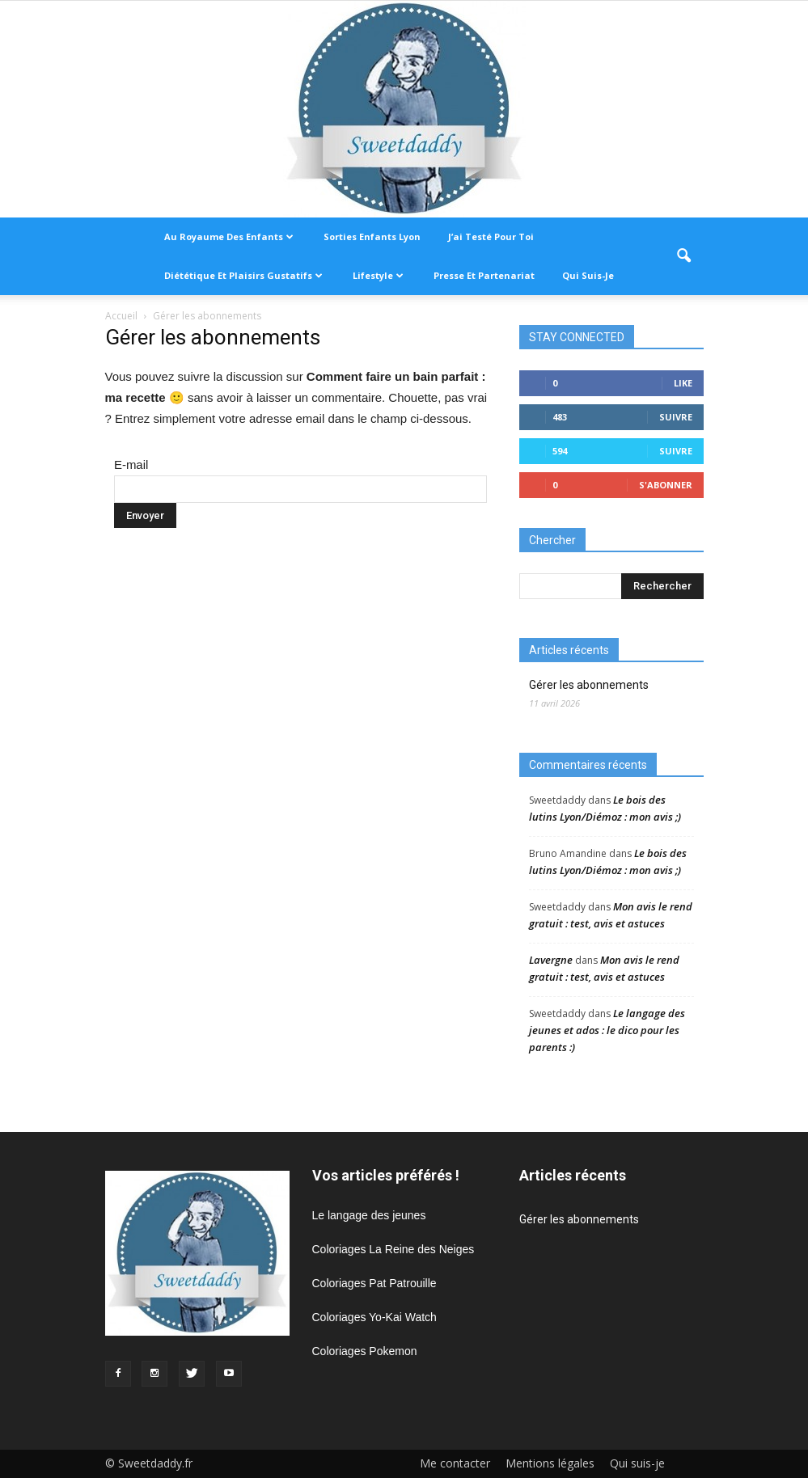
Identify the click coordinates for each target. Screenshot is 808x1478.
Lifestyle (378, 275)
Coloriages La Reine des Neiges (393, 1249)
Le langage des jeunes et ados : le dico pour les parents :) (607, 1030)
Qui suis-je (588, 275)
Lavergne (551, 959)
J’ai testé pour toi (491, 236)
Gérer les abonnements (589, 684)
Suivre (675, 417)
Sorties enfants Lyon (372, 236)
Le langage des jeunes (369, 1215)
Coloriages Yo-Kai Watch (374, 1317)
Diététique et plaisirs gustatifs (243, 275)
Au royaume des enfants (229, 236)
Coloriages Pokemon (364, 1351)
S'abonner (665, 485)
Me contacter (455, 1463)
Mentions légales (550, 1463)
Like (683, 383)
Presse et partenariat (484, 275)
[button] (684, 256)
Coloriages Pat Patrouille (374, 1283)
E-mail (131, 464)
